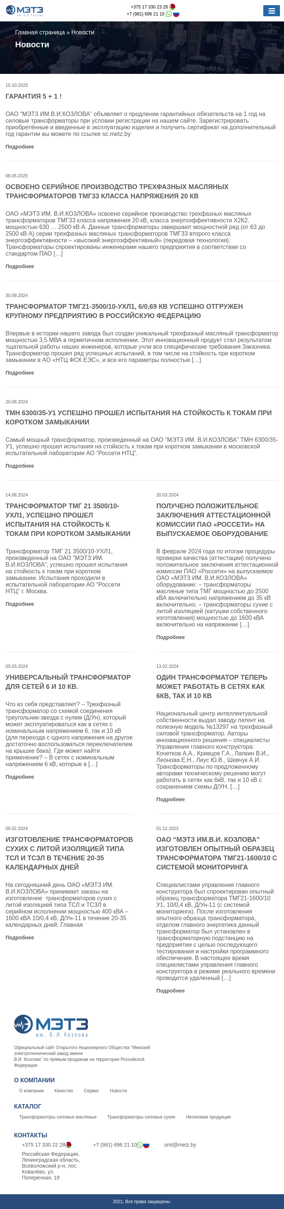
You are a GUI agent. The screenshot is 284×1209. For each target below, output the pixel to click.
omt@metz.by (176, 1145)
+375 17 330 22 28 (42, 1145)
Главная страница (40, 32)
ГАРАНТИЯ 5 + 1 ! (34, 96)
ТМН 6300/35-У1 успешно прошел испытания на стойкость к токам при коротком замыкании (139, 417)
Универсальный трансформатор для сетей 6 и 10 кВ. (68, 682)
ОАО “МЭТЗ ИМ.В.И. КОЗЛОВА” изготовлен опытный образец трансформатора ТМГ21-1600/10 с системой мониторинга (216, 853)
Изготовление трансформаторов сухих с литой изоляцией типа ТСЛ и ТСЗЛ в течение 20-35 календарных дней (69, 853)
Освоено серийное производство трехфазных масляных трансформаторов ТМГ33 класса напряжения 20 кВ (117, 191)
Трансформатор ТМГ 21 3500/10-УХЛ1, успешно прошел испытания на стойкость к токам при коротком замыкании (68, 519)
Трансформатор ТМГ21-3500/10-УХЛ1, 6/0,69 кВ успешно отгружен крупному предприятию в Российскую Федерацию (124, 311)
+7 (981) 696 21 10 (153, 14)
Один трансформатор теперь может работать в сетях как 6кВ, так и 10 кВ (212, 687)
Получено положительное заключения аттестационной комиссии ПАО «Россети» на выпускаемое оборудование (213, 519)
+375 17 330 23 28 (153, 7)
